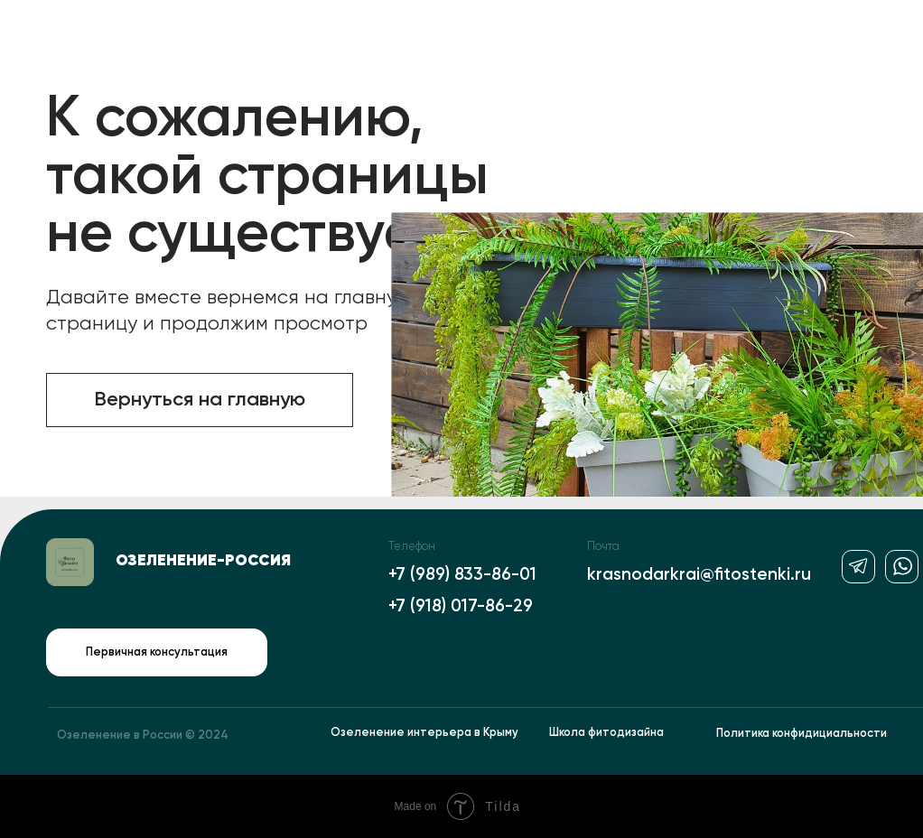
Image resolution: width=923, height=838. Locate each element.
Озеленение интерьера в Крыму (424, 733)
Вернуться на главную (199, 400)
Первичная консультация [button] (157, 652)
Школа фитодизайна (606, 733)
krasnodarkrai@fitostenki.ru (699, 574)
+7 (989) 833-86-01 (462, 574)
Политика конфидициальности (801, 734)
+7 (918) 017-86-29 (460, 606)
